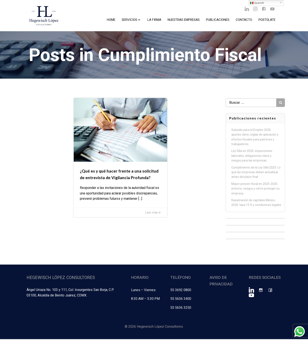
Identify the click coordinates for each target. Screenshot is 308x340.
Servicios (131, 20)
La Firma (154, 20)
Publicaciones (217, 20)
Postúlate (266, 20)
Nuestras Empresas (183, 20)
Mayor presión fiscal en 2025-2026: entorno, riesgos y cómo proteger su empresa (256, 190)
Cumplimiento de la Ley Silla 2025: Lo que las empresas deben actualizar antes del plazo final (256, 173)
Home (111, 20)
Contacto (244, 20)
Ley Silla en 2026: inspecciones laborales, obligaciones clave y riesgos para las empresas (252, 157)
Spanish (257, 3)
